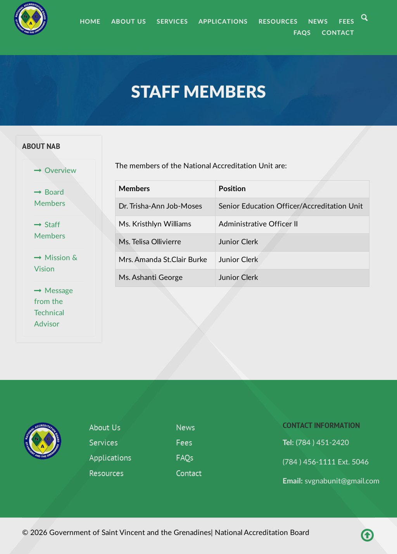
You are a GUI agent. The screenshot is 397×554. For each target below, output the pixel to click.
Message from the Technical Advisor (53, 307)
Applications (110, 459)
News (185, 428)
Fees (184, 443)
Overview (60, 170)
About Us (105, 428)
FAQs (184, 459)
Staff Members (49, 230)
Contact (189, 474)
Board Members (49, 198)
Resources (106, 474)
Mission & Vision (56, 263)
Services (103, 443)
